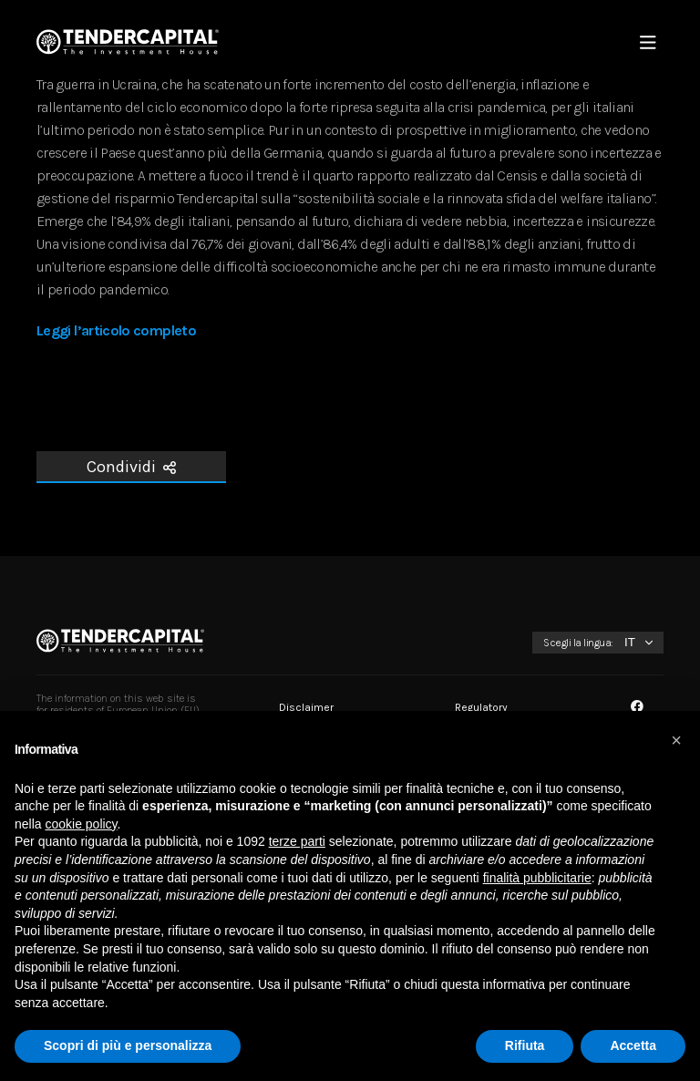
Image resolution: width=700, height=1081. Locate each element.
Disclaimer (306, 707)
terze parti (297, 841)
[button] (676, 740)
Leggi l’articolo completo (116, 330)
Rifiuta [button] (525, 1045)
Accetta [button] (633, 1045)
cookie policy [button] (81, 824)
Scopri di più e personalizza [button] (127, 1045)
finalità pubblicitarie (537, 877)
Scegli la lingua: (578, 642)
